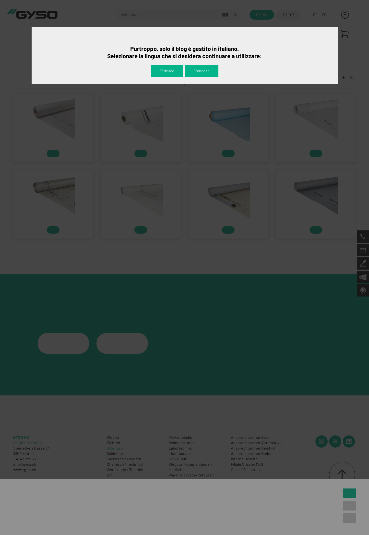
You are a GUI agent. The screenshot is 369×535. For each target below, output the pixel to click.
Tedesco (167, 70)
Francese (201, 70)
